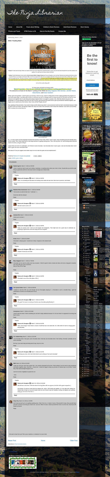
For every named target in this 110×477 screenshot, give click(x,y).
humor (100, 305)
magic (95, 322)
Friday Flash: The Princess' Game (87, 336)
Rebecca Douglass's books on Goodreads (97, 243)
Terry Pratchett (98, 334)
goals (17, 158)
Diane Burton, (36, 92)
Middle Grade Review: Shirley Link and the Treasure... (88, 350)
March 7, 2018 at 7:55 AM (27, 260)
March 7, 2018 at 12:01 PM (29, 336)
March (87, 264)
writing (21, 158)
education (100, 371)
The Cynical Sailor (18, 287)
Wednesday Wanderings (88, 291)
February (87, 357)
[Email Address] (95, 80)
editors (100, 355)
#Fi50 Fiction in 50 (30, 31)
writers (95, 333)
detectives (100, 346)
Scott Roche (98, 352)
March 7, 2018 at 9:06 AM (29, 287)
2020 (85, 233)
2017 (85, 365)
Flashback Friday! (87, 266)
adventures (99, 322)
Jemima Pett (16, 215)
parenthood (96, 357)
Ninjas (101, 361)
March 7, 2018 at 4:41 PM (37, 323)
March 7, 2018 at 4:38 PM (37, 178)
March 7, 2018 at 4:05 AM (28, 166)
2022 (85, 229)
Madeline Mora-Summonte (20, 189)
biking (95, 326)
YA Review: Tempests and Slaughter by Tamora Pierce (88, 298)
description (96, 363)
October (87, 246)
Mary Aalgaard (17, 260)
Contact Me (62, 31)
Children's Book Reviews (51, 27)
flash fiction (98, 290)
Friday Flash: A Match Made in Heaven (87, 312)
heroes (100, 326)
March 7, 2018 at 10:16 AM (26, 311)
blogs (95, 343)
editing (95, 307)
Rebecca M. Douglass (23, 178)
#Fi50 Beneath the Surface (87, 279)
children (95, 355)
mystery (96, 302)
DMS (14, 363)
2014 (85, 371)
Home (10, 27)
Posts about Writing (32, 27)
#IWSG (13, 158)
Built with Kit (92, 94)
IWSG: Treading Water (87, 342)
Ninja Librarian (98, 309)
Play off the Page (21, 266)
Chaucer (100, 358)
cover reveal (98, 317)
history (95, 311)
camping (95, 344)
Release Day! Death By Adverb (88, 271)
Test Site (87, 207)
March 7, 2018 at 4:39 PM (37, 203)
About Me (19, 27)
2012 (85, 375)
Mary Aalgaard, (52, 90)
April (86, 262)
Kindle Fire (96, 361)
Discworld (100, 333)
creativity (100, 332)
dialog (97, 371)
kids (98, 342)
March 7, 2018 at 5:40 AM (26, 215)
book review (96, 295)
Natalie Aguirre (17, 166)
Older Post (73, 440)
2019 (85, 235)
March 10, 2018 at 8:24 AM (22, 363)
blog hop (100, 316)
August (87, 253)
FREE (101, 342)
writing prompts (98, 375)
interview (95, 356)
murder (100, 335)
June (86, 257)
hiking (101, 307)
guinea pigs (96, 335)
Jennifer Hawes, (71, 90)
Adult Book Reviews (69, 27)
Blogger (77, 472)
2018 (85, 237)
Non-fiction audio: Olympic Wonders (87, 329)
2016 (85, 367)
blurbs (101, 353)
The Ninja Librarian (35, 13)
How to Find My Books (47, 31)
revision (95, 328)
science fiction (98, 303)
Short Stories (84, 27)
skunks (101, 372)
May (86, 259)
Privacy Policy (13, 451)
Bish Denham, (62, 90)
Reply (14, 172)
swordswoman (96, 374)
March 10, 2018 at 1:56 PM (25, 401)
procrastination (97, 337)
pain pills (96, 372)
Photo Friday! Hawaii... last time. (87, 285)
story (98, 366)
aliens (95, 342)
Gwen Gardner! (48, 92)
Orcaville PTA (98, 362)
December (87, 239)
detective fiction (98, 365)
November (87, 243)
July (86, 255)
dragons (95, 318)
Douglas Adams (98, 360)
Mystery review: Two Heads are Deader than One (88, 321)
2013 (85, 373)
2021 (85, 231)
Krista (14, 238)
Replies (17, 175)
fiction (95, 347)
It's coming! (87, 275)
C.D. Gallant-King (17, 336)
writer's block (96, 348)
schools (95, 366)
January (87, 361)
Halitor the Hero (103, 270)
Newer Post (12, 440)
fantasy (96, 305)
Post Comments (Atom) (20, 444)
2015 (85, 369)
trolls (101, 328)
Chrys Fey (16, 401)
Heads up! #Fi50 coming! (87, 306)
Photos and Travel (14, 31)
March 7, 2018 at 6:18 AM (23, 238)
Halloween (99, 321)
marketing (100, 347)
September (88, 250)
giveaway (100, 311)
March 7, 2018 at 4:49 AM (34, 189)
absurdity (95, 353)
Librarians (96, 339)
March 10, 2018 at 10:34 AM (38, 383)
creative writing (98, 324)
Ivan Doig (100, 338)
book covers (99, 343)
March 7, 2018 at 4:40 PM (37, 276)
